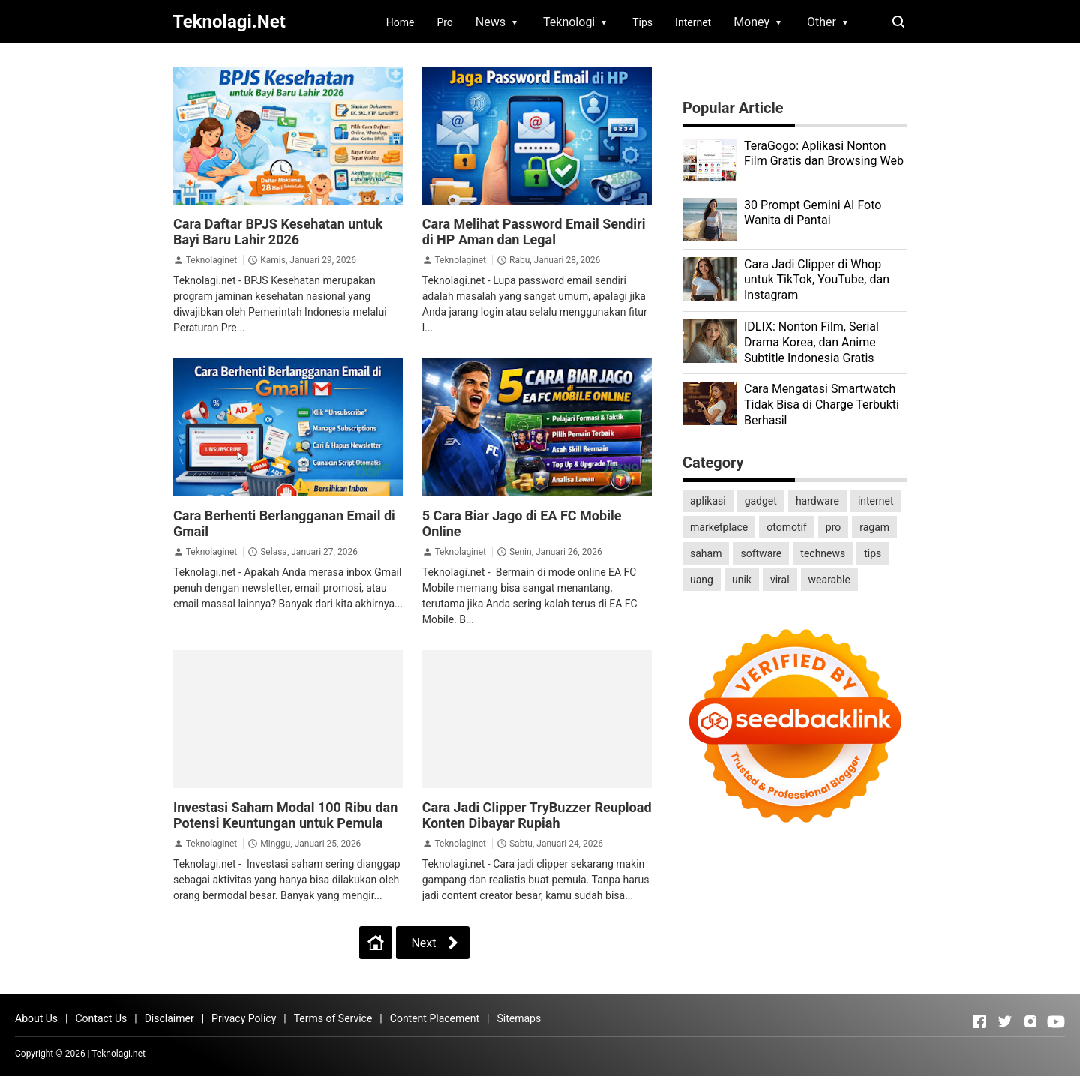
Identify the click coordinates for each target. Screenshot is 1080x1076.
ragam (875, 527)
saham (706, 553)
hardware (817, 501)
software (761, 553)
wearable (829, 580)
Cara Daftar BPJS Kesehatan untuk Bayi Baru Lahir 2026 (277, 231)
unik (742, 580)
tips (872, 553)
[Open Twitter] (1005, 1021)
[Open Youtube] (1056, 1021)
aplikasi (708, 501)
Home (400, 22)
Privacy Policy (244, 1018)
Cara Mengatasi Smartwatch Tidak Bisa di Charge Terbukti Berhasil (821, 404)
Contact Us (101, 1018)
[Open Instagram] (1031, 1021)
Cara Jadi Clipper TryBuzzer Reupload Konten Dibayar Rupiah (537, 815)
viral (780, 580)
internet (876, 501)
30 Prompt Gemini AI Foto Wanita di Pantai (812, 213)
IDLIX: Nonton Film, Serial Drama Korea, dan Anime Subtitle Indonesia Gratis (811, 342)
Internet (693, 22)
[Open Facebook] (979, 1021)
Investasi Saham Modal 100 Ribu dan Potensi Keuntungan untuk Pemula (285, 815)
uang (701, 580)
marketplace (719, 527)
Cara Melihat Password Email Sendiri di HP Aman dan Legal (534, 231)
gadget (761, 501)
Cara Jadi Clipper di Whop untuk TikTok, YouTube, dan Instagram (817, 280)
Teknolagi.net (119, 1053)
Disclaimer (169, 1018)
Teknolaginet (212, 260)
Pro (444, 22)
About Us (36, 1018)
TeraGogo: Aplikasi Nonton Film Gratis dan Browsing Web (824, 154)
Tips (642, 22)
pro (833, 527)
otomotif (786, 527)
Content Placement (434, 1018)
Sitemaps (518, 1018)
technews (822, 553)
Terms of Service (333, 1018)
